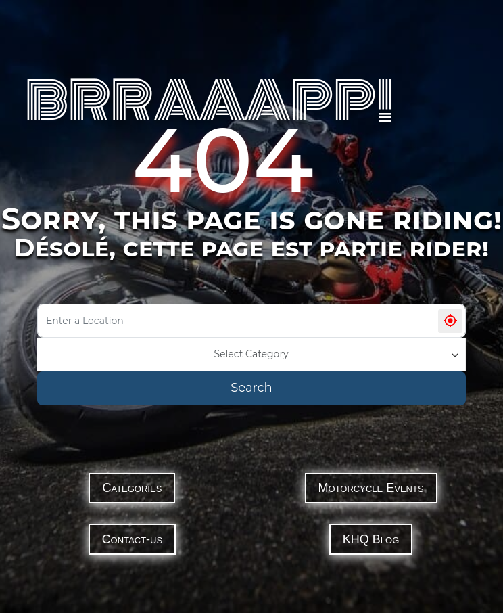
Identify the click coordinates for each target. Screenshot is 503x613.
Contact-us (132, 539)
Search (251, 387)
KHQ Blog (371, 539)
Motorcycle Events (371, 488)
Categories (132, 488)
